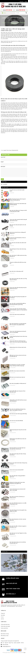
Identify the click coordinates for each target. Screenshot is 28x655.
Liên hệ (2, 618)
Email (2, 161)
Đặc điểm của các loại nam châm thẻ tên (17, 370)
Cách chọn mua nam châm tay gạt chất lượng (18, 413)
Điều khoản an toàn (4, 635)
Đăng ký (26, 1)
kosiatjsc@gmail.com (7, 646)
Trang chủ (3, 613)
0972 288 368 (9, 10)
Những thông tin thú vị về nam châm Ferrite (18, 347)
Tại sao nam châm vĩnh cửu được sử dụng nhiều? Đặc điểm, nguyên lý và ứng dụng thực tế (18, 309)
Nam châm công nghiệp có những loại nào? (18, 383)
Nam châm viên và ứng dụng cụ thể (16, 271)
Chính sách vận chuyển (5, 626)
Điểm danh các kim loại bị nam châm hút (17, 377)
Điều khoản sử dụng (5, 633)
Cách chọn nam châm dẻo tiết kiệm (16, 420)
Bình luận (3, 166)
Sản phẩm (3, 615)
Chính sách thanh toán (5, 624)
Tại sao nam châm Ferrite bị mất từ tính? (17, 314)
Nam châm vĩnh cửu (5, 47)
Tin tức (2, 617)
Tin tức (2, 150)
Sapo (24, 652)
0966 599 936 (22, 10)
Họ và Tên (3, 157)
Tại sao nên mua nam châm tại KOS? (17, 469)
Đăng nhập (21, 1)
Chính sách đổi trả (4, 628)
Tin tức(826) (4, 184)
